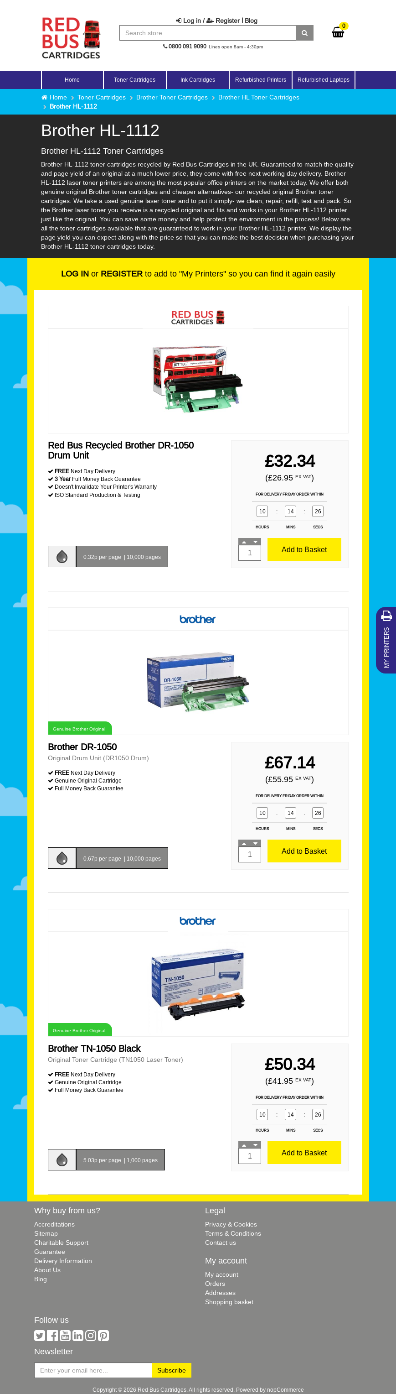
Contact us (220, 1242)
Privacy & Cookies (231, 1224)
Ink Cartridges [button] (197, 79)
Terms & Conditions (233, 1233)
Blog (251, 20)
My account (221, 1274)
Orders (215, 1283)
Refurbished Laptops (324, 79)
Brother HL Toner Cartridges (258, 97)
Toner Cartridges (101, 97)
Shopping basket (229, 1301)
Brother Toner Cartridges (172, 97)
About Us (47, 1270)
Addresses (220, 1292)
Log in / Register (208, 20)
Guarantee (49, 1251)
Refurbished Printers (260, 79)
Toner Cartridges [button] (134, 79)
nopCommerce (285, 1389)
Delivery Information (63, 1260)
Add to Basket (304, 549)
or (102, 273)
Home (72, 79)
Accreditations (54, 1224)
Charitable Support (61, 1242)
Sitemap (46, 1233)
